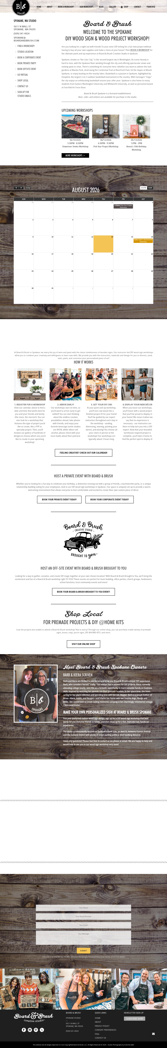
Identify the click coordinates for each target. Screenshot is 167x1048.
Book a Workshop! (66, 6)
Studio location (24, 51)
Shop (124, 6)
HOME (97, 1018)
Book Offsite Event (26, 69)
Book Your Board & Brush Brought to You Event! (83, 591)
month (143, 187)
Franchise (151, 6)
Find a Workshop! (25, 46)
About (49, 6)
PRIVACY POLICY (102, 1026)
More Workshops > (75, 155)
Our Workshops (86, 6)
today (28, 187)
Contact (137, 6)
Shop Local (22, 80)
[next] (21, 188)
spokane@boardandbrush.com (26, 39)
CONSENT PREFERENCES (105, 1030)
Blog (101, 6)
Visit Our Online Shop (83, 644)
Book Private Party (26, 63)
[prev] (16, 188)
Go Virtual (22, 74)
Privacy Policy (94, 956)
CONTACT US (100, 1038)
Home (39, 6)
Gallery (112, 6)
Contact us (22, 86)
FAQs (97, 1034)
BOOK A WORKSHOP (139, 50)
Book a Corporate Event (28, 57)
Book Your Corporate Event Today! (109, 499)
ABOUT (98, 1022)
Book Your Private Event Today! (59, 499)
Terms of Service (112, 956)
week (150, 187)
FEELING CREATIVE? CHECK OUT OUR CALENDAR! (83, 452)
